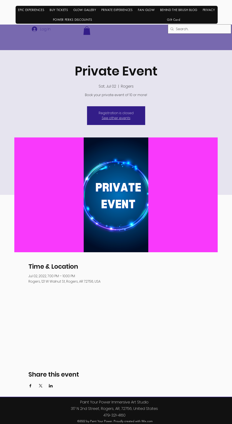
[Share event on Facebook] (30, 385)
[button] (86, 30)
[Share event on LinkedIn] (51, 385)
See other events (116, 118)
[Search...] (199, 29)
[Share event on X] (41, 385)
